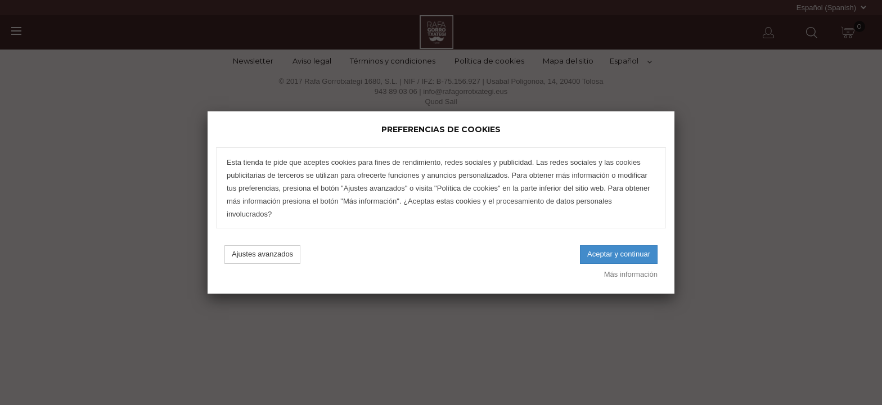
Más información (631, 274)
